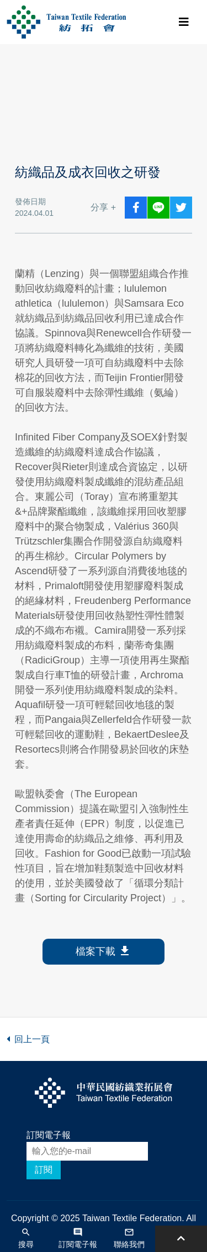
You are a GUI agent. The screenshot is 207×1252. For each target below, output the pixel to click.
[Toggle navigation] (183, 22)
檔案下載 (103, 951)
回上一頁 (28, 1039)
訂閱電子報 (48, 1135)
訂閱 (43, 1169)
